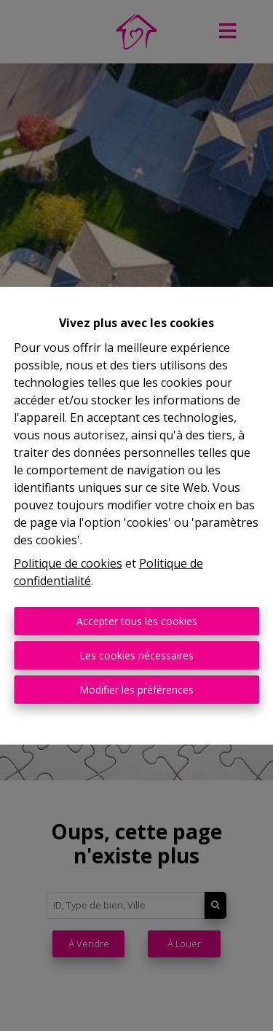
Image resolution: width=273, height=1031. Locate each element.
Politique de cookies (68, 563)
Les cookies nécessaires (136, 655)
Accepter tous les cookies (136, 621)
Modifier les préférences (136, 690)
